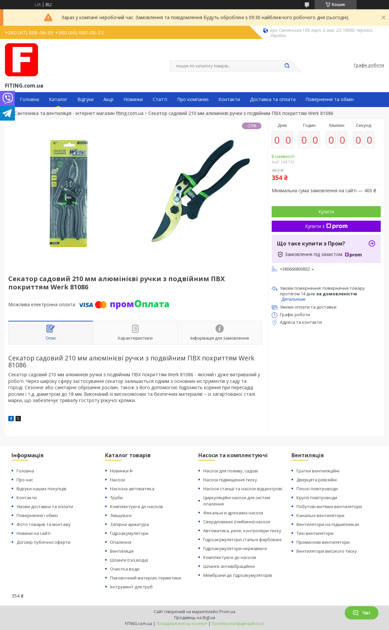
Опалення (120, 542)
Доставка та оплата (272, 99)
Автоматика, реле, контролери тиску (242, 531)
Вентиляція (122, 551)
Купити (326, 211)
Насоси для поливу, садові (230, 471)
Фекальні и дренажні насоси (233, 513)
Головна (29, 99)
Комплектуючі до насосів (136, 506)
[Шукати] (287, 66)
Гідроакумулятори (129, 533)
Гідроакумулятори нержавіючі (235, 548)
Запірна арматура (129, 524)
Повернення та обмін (329, 99)
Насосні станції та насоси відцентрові (242, 489)
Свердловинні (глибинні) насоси (236, 522)
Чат (361, 613)
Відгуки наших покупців (41, 489)
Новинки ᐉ (121, 471)
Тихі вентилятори (314, 533)
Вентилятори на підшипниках (327, 524)
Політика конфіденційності (238, 623)
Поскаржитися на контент (181, 623)
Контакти (229, 99)
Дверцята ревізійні (316, 480)
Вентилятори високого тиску (326, 551)
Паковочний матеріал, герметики (145, 578)
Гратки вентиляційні (317, 471)
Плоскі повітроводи (317, 489)
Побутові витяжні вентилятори (329, 506)
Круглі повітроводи (316, 497)
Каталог (58, 99)
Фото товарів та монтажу (44, 524)
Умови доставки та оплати (45, 506)
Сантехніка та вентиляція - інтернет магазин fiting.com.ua (78, 113)
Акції (108, 99)
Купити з (326, 226)
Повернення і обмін (37, 515)
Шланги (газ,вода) (129, 560)
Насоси (117, 480)
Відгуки (85, 99)
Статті (160, 99)
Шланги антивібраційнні (229, 566)
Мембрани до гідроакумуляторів (237, 575)
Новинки (133, 99)
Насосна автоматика (132, 489)
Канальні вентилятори (320, 515)
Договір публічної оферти (43, 542)
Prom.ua (227, 611)
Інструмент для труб (131, 587)
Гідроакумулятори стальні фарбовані (242, 539)
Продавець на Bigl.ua (194, 617)
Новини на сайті (34, 533)
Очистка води (124, 569)
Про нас (25, 480)
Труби (116, 497)
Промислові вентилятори (323, 542)
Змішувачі (121, 515)
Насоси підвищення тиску (230, 480)
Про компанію (193, 99)
